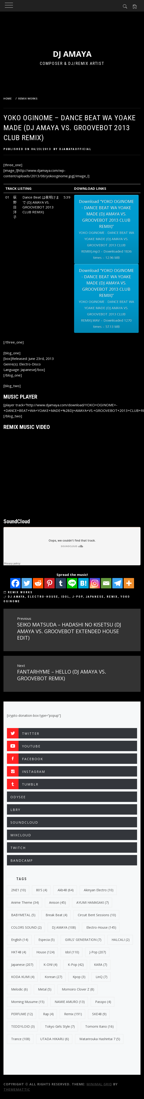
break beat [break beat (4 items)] (56, 915)
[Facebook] (15, 583)
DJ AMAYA (72, 53)
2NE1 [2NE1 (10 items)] (18, 890)
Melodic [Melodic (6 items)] (19, 989)
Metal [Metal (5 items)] (44, 989)
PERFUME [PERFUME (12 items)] (22, 1014)
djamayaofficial (75, 149)
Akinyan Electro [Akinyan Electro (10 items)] (98, 890)
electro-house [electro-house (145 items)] (101, 927)
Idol (65, 596)
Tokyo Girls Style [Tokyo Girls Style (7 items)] (60, 1026)
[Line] (72, 583)
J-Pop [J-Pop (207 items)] (97, 952)
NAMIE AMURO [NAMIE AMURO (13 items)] (70, 1002)
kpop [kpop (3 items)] (79, 977)
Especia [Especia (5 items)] (46, 939)
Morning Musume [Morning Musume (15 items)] (27, 1002)
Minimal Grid (99, 1084)
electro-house (43, 596)
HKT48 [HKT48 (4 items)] (18, 952)
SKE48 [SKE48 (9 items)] (99, 1014)
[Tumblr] (61, 583)
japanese (95, 596)
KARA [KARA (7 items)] (100, 964)
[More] (129, 583)
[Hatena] (83, 583)
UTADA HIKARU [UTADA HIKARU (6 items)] (54, 1039)
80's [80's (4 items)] (41, 890)
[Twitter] (27, 583)
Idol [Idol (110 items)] (72, 952)
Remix (112, 596)
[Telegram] (117, 583)
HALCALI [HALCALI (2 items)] (121, 939)
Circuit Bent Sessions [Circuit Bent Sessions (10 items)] (97, 915)
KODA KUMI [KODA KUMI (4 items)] (22, 977)
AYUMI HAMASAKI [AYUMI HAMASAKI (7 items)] (92, 902)
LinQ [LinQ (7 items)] (101, 977)
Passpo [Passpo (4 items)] (103, 1002)
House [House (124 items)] (45, 952)
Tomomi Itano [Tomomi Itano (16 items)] (99, 1026)
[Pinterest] (49, 583)
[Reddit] (38, 583)
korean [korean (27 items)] (53, 977)
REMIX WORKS (20, 592)
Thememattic (16, 1089)
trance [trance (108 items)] (20, 1039)
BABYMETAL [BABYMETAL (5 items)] (23, 915)
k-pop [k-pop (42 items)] (76, 964)
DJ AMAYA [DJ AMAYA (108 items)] (64, 927)
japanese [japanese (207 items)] (22, 964)
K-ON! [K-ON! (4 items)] (50, 964)
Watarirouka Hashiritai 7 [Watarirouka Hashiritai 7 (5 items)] (99, 1039)
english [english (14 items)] (19, 939)
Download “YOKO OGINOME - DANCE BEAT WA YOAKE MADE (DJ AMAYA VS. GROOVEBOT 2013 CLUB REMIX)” (106, 230)
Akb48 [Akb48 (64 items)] (66, 890)
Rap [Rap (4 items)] (48, 1014)
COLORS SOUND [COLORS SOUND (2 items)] (26, 927)
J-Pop (77, 596)
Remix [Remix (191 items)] (73, 1014)
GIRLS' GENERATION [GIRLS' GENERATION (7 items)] (83, 939)
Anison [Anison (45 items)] (57, 902)
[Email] (106, 583)
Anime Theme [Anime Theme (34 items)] (25, 902)
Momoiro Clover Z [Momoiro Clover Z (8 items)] (78, 989)
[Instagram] (95, 583)
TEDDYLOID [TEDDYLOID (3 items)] (23, 1026)
